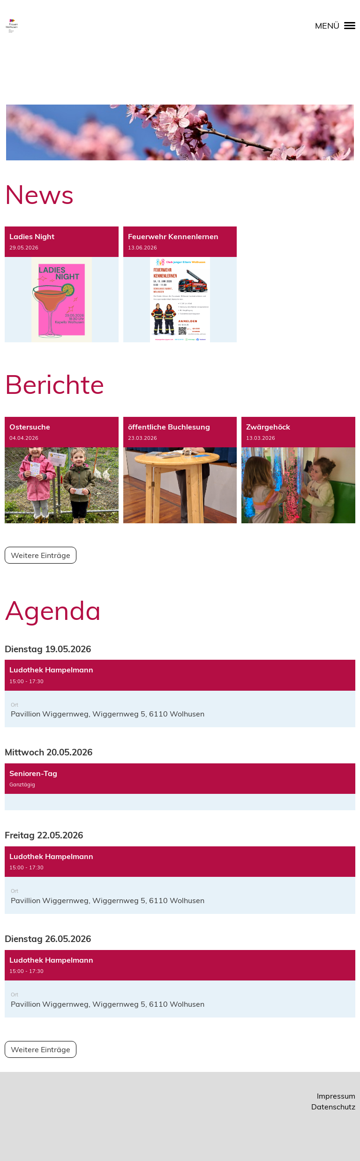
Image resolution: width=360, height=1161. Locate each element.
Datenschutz (333, 1106)
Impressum (336, 1096)
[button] (180, 693)
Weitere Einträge (40, 555)
